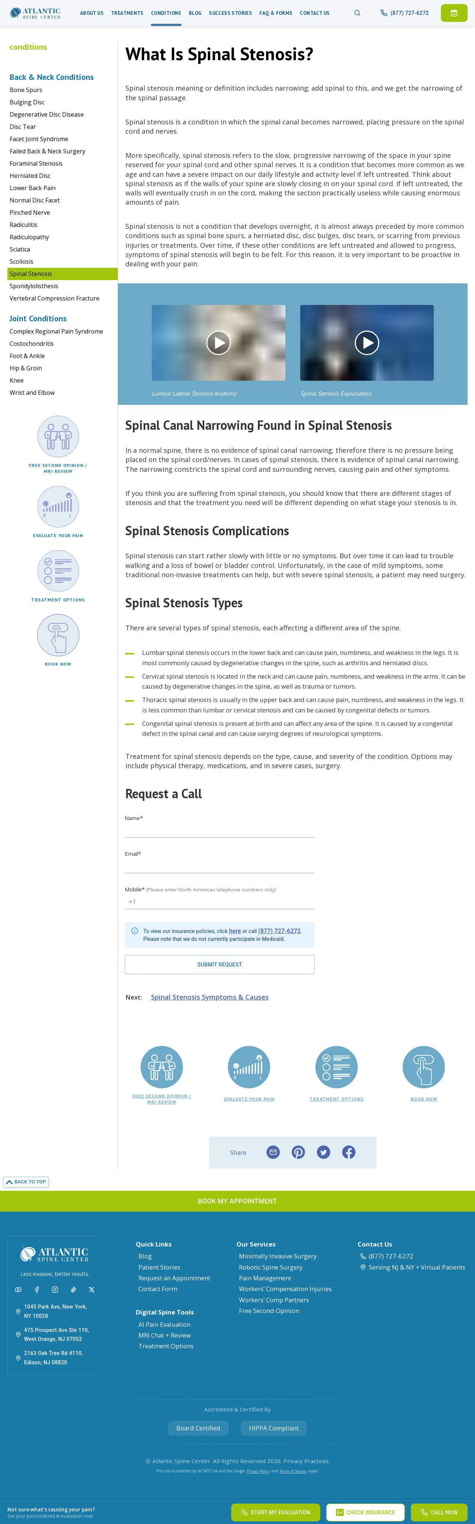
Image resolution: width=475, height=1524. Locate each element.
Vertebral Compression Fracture (54, 298)
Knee (17, 380)
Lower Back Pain (33, 188)
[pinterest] (298, 1153)
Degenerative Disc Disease (47, 114)
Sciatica (20, 249)
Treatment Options (166, 1346)
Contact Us (315, 13)
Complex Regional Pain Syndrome (56, 331)
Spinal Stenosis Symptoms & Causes (210, 996)
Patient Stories (159, 1267)
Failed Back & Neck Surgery (47, 151)
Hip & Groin (26, 368)
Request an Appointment (174, 1278)
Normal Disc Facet (35, 200)
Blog (195, 13)
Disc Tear (23, 127)
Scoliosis (21, 261)
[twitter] (323, 1153)
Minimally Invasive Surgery (278, 1256)
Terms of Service (293, 1471)
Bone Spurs (26, 90)
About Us (92, 13)
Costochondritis (32, 343)
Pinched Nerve (30, 212)
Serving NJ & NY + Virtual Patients (412, 1267)
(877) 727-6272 (279, 931)
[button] (35, 13)
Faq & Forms (275, 13)
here (235, 931)
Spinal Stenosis (31, 274)
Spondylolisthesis (34, 286)
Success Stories (230, 13)
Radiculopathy (29, 237)
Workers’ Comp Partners (274, 1300)
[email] (273, 1153)
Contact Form (157, 1288)
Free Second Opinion (269, 1310)
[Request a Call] (220, 964)
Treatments (127, 13)
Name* (134, 818)
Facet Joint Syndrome (39, 139)
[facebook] (349, 1153)
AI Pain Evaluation (164, 1324)
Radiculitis (23, 225)
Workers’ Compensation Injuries (285, 1288)
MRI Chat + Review (164, 1335)
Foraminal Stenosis (36, 163)
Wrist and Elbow (32, 393)
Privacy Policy (258, 1471)
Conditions (166, 13)
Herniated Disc (30, 176)
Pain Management (265, 1278)
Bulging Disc (27, 102)
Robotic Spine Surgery (270, 1267)
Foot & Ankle (27, 356)
